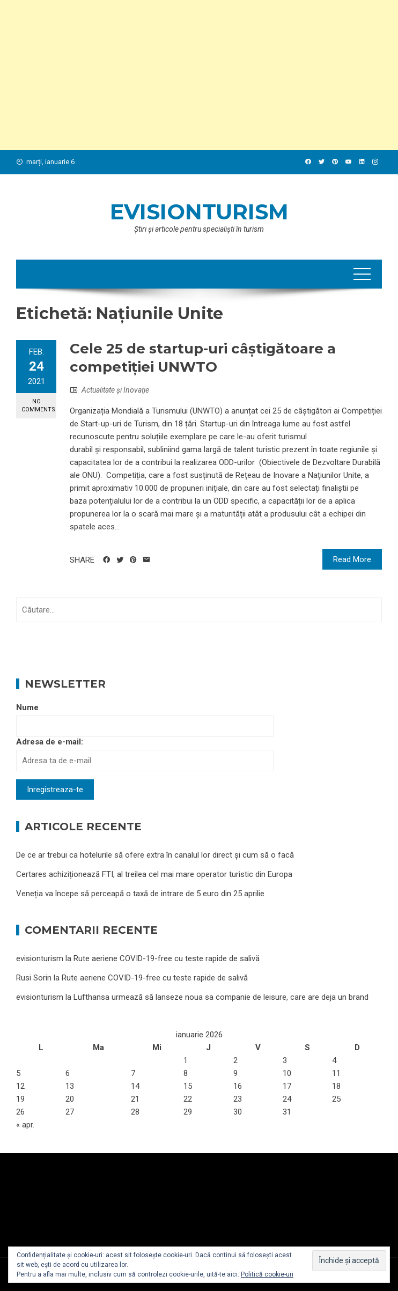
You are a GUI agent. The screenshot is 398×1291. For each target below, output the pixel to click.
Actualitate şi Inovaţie (115, 390)
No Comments (38, 405)
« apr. (25, 1125)
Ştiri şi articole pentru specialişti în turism (199, 229)
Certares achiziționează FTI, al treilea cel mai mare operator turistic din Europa (154, 874)
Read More (352, 559)
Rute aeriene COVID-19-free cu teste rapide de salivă (166, 958)
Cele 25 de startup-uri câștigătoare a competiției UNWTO (203, 357)
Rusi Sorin (33, 978)
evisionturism (199, 211)
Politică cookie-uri (267, 1274)
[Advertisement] (199, 75)
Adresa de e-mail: (49, 742)
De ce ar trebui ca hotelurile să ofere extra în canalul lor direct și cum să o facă (155, 855)
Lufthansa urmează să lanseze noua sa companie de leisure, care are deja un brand (220, 997)
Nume (27, 707)
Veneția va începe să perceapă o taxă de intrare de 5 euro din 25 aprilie (140, 893)
